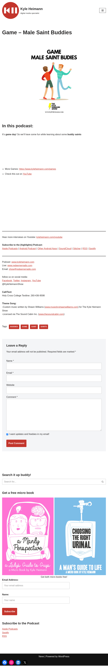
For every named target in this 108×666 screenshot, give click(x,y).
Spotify (92, 248)
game (24, 327)
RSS (85, 248)
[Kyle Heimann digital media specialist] (22, 10)
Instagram (26, 281)
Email (10, 373)
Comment (12, 397)
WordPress (63, 657)
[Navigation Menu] (102, 10)
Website (10, 385)
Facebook (7, 281)
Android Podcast (27, 248)
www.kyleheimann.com (23, 262)
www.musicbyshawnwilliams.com (61, 307)
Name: (5, 595)
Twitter (16, 281)
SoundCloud (65, 248)
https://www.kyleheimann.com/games (37, 169)
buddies (14, 327)
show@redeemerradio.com (22, 269)
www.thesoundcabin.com (51, 314)
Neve (41, 657)
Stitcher (77, 248)
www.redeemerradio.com (19, 265)
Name (10, 361)
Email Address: (10, 580)
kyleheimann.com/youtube (50, 237)
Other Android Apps (47, 248)
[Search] (51, 482)
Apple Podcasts (10, 248)
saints (44, 327)
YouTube (27, 174)
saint (33, 327)
